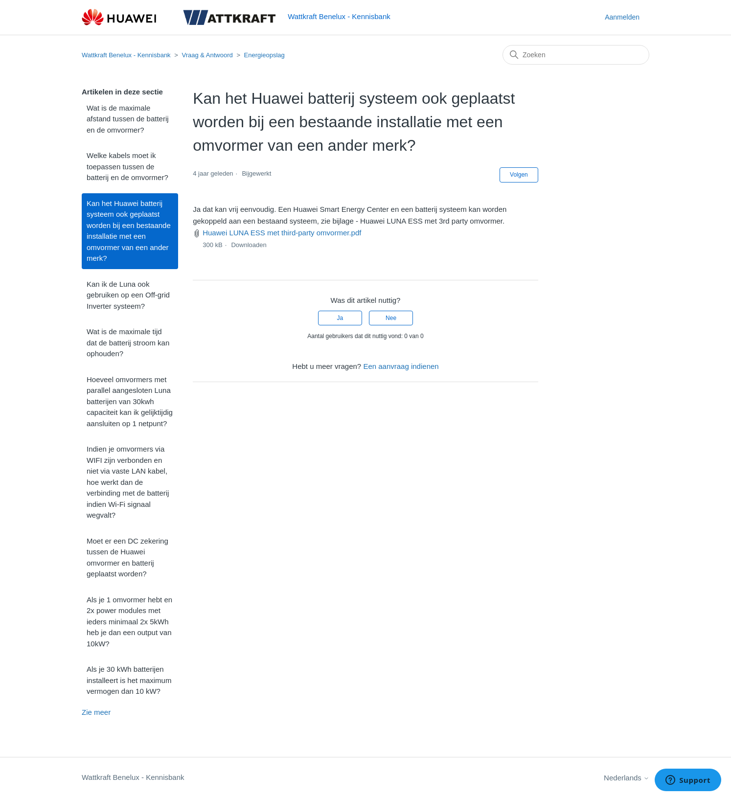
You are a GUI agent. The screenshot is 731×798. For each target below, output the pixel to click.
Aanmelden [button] (622, 17)
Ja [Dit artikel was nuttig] (340, 318)
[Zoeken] (576, 55)
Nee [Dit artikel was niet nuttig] (391, 318)
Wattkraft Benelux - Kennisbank (126, 55)
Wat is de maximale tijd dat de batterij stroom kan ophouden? (128, 342)
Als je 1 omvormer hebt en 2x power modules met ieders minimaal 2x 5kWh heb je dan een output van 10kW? (129, 621)
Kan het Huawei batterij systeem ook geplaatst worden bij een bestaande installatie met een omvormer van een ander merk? (129, 231)
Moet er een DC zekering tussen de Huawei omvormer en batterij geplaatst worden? (127, 557)
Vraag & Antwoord (207, 55)
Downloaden (248, 245)
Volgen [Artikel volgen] (519, 174)
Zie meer (96, 712)
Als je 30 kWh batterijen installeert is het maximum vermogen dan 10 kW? (129, 680)
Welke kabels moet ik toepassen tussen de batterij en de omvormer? (127, 166)
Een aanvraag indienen (400, 366)
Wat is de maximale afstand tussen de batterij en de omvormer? (128, 119)
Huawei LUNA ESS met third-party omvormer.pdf (282, 232)
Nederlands (626, 778)
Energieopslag (264, 55)
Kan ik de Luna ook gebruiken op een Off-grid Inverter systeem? (128, 295)
